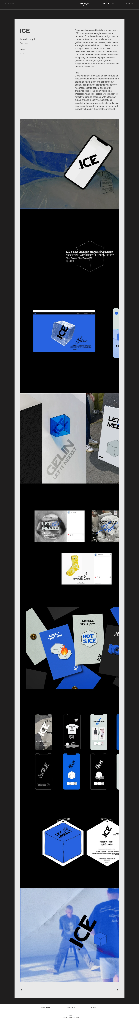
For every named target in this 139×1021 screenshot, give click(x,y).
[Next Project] (117, 990)
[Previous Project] (21, 990)
